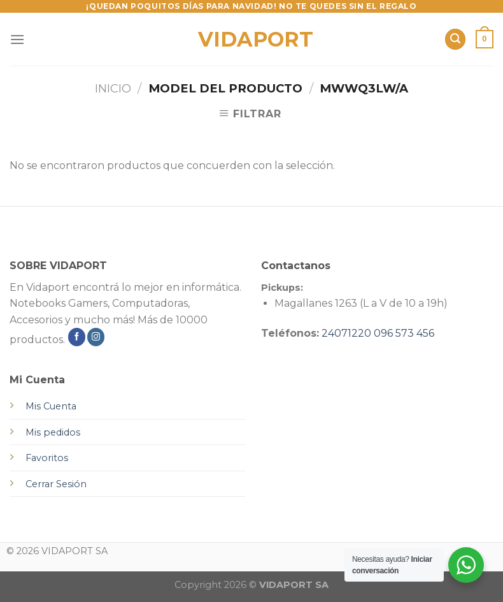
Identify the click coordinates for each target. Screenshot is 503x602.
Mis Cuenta (50, 406)
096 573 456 (404, 333)
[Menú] (17, 39)
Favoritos (46, 458)
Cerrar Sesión (56, 484)
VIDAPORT (252, 39)
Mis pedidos (52, 432)
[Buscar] (455, 39)
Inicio (113, 88)
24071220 (346, 333)
